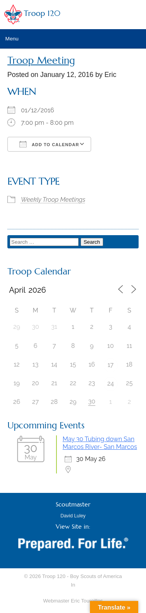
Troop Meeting (41, 60)
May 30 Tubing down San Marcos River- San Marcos (100, 443)
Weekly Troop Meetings (53, 199)
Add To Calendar (49, 144)
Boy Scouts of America (96, 576)
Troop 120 (42, 13)
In (73, 585)
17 (110, 364)
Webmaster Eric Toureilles (73, 601)
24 (110, 383)
